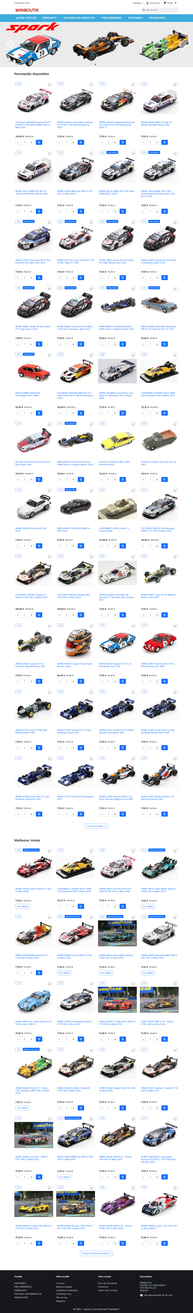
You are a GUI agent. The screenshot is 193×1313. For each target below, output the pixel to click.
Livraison (60, 1283)
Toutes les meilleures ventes (96, 1253)
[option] (96, 44)
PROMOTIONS (21, 1297)
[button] (152, 3)
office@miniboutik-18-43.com (158, 1295)
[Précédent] (10, 44)
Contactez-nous (22, 3)
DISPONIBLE (20, 1283)
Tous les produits (97, 826)
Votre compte (104, 1276)
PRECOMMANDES (23, 1286)
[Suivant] (183, 44)
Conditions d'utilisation (67, 1290)
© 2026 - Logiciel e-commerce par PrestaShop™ (96, 1309)
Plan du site (61, 1297)
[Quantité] (24, 142)
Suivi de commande (107, 1283)
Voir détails (22, 906)
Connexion (103, 1286)
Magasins (60, 1301)
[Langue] (137, 3)
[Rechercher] (160, 10)
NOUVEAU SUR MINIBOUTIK (28, 1294)
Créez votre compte (107, 1290)
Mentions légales (64, 1286)
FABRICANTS (20, 1290)
